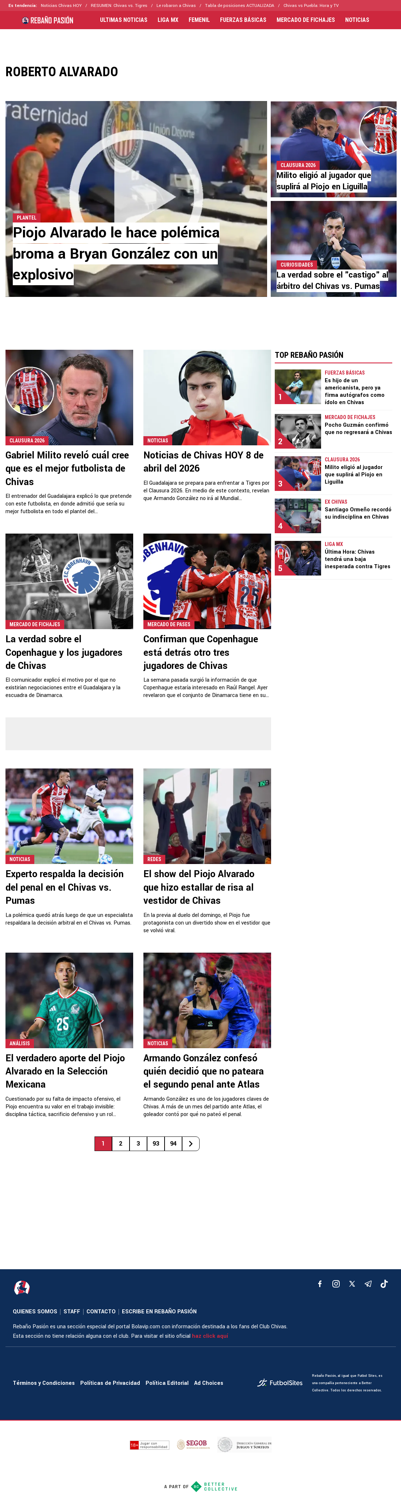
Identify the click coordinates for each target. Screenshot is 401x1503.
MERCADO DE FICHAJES (306, 20)
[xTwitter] (352, 1283)
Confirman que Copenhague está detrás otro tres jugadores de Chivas (200, 653)
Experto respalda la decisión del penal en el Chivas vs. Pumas (64, 887)
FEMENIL (199, 20)
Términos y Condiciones (44, 1383)
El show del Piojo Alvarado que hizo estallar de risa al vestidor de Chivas (198, 887)
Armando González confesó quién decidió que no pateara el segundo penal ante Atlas (203, 1072)
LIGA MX (168, 20)
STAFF (71, 1312)
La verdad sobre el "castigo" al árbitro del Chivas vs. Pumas (332, 280)
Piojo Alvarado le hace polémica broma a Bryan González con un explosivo (116, 253)
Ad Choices (208, 1383)
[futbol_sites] (282, 1383)
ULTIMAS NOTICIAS (123, 20)
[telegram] (368, 1283)
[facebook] (320, 1283)
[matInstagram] (336, 1283)
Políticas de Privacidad (110, 1383)
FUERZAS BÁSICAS (243, 20)
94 (173, 1143)
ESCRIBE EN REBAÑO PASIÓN (159, 1312)
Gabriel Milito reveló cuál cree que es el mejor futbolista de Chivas (67, 469)
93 (156, 1143)
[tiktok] (384, 1283)
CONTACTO (101, 1312)
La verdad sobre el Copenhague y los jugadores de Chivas (64, 653)
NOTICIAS (357, 20)
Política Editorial (167, 1383)
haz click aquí (210, 1336)
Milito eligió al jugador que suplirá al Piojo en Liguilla (324, 181)
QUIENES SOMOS (35, 1312)
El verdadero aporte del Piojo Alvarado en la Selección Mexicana (65, 1072)
